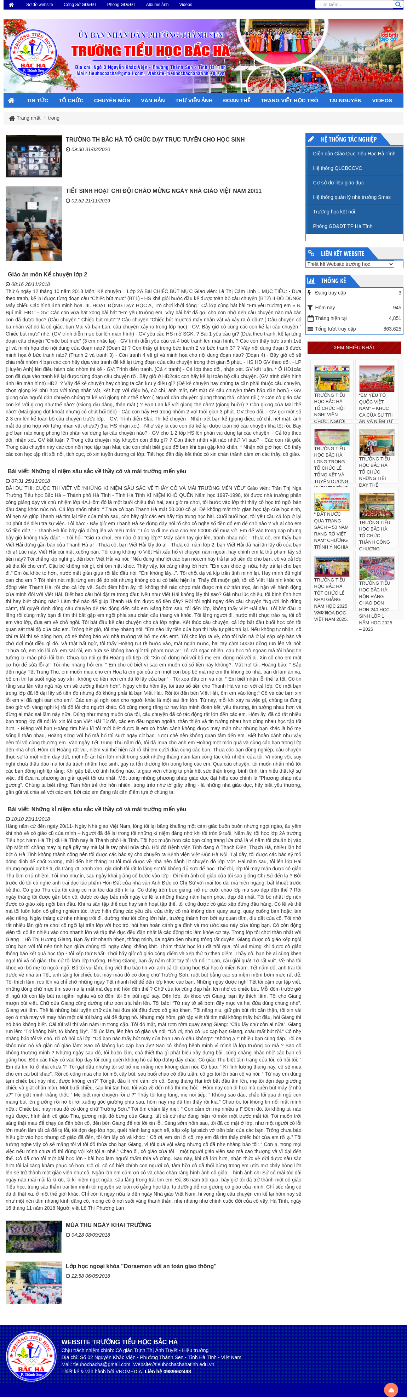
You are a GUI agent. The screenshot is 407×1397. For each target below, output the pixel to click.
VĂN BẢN (153, 100)
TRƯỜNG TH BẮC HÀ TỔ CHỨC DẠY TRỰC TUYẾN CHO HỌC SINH (155, 140)
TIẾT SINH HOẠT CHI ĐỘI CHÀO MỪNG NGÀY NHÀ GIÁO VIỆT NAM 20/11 (164, 191)
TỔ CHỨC (71, 100)
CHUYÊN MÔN (112, 100)
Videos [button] (185, 4)
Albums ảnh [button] (157, 4)
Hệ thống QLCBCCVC (337, 168)
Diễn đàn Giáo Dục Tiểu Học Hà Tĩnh (354, 153)
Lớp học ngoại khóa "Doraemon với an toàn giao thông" (141, 1266)
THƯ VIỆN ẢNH (194, 100)
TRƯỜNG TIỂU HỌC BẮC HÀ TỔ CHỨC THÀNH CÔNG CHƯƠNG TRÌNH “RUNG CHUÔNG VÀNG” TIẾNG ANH (374, 549)
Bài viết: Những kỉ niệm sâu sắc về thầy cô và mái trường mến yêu (97, 471)
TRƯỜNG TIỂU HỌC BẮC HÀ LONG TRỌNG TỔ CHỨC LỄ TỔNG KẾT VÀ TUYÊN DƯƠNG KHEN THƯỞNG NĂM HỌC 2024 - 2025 (331, 475)
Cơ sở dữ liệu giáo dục (338, 182)
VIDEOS (382, 100)
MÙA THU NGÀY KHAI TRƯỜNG (108, 1225)
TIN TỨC (37, 100)
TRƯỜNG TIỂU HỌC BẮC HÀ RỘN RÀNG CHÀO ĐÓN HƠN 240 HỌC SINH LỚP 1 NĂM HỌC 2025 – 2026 (375, 606)
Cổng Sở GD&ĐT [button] (80, 4)
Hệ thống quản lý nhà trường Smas (352, 197)
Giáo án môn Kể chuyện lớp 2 (47, 274)
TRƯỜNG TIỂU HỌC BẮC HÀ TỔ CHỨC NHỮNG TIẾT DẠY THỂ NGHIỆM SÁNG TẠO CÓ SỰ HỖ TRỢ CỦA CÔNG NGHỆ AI (375, 485)
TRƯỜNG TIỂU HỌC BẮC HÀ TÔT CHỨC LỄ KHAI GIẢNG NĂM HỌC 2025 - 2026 (331, 596)
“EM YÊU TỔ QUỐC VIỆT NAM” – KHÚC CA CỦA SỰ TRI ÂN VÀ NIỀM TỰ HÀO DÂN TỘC (376, 412)
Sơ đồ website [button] (39, 4)
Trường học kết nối (334, 211)
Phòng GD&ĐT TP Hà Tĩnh (343, 226)
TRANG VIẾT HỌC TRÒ (290, 100)
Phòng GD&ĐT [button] (121, 4)
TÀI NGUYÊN (345, 100)
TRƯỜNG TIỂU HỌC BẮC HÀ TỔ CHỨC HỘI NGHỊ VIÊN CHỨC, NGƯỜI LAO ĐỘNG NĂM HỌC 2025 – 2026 (331, 418)
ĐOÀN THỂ (236, 100)
